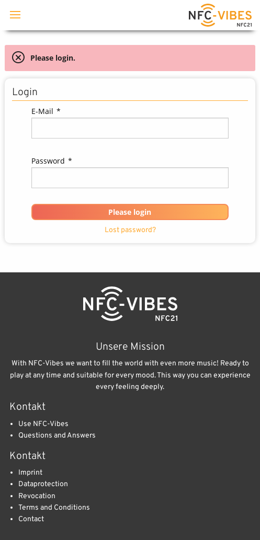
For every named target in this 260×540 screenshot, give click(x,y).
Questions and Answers (57, 435)
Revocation (36, 496)
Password (51, 161)
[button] (129, 212)
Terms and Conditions (54, 507)
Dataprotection (43, 484)
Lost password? (130, 230)
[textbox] (129, 128)
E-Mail (46, 111)
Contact (31, 519)
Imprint (30, 472)
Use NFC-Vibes (43, 424)
